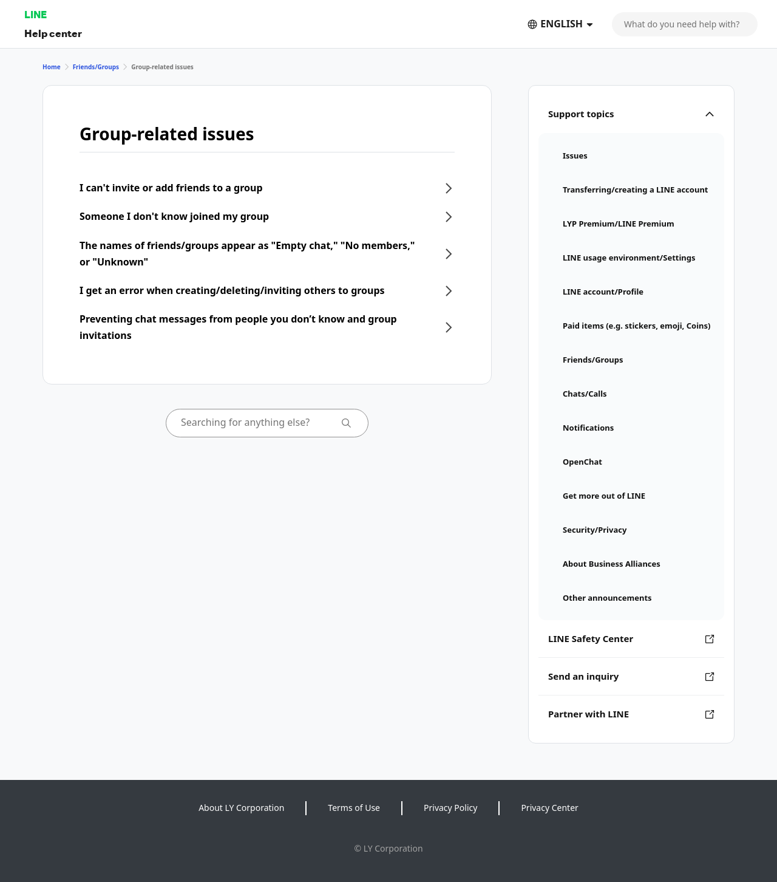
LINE (35, 14)
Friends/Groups (96, 67)
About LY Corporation (241, 807)
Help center (53, 33)
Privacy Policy (450, 807)
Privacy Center (549, 807)
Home (51, 67)
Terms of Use (354, 807)
